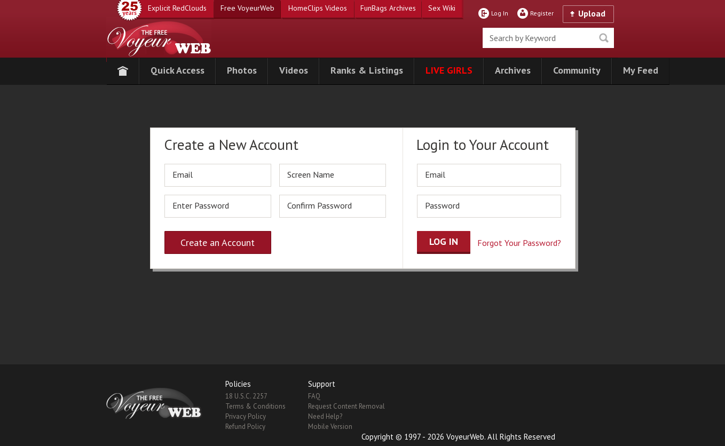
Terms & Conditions (255, 406)
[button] (177, 71)
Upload (591, 13)
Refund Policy (245, 426)
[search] (548, 38)
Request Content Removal (346, 406)
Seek (604, 38)
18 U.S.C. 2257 (246, 396)
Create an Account (217, 242)
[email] (217, 175)
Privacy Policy (245, 416)
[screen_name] (332, 175)
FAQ (314, 396)
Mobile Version (330, 426)
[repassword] (332, 206)
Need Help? (325, 416)
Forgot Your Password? (519, 242)
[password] (217, 206)
